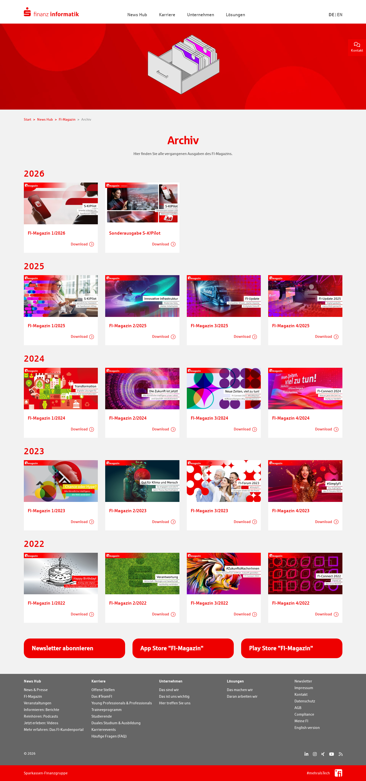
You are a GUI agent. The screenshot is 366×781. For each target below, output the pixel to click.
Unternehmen (170, 681)
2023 (34, 451)
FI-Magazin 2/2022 (127, 603)
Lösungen (235, 681)
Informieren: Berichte (41, 710)
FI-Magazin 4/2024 (290, 418)
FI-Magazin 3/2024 (209, 418)
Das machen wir (240, 690)
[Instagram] (315, 754)
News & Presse (36, 690)
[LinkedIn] (306, 754)
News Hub (32, 681)
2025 (34, 266)
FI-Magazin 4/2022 (290, 603)
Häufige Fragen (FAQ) (109, 736)
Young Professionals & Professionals (121, 703)
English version (307, 727)
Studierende (101, 716)
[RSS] (340, 754)
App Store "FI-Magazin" (171, 648)
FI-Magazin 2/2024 (127, 418)
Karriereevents (103, 729)
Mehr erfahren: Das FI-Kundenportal (54, 729)
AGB (297, 708)
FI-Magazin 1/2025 (46, 325)
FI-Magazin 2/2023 (127, 510)
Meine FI (301, 721)
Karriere (98, 681)
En (339, 14)
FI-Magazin (33, 696)
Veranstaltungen (37, 703)
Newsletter (303, 681)
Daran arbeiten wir (242, 696)
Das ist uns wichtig (174, 696)
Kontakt (357, 47)
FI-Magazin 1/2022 (46, 603)
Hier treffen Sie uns (174, 703)
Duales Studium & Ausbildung (116, 723)
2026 (34, 173)
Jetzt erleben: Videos (41, 723)
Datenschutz (304, 701)
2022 (34, 543)
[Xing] (322, 754)
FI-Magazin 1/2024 (46, 418)
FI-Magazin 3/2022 (209, 603)
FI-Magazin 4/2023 (290, 510)
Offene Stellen (103, 690)
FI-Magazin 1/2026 (46, 233)
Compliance (304, 714)
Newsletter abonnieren (62, 648)
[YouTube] (331, 754)
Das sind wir (169, 690)
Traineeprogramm (106, 710)
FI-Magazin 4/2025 (290, 325)
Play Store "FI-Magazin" (281, 648)
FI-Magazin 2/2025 (127, 325)
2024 (34, 358)
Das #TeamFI (101, 696)
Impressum (303, 688)
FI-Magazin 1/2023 (46, 510)
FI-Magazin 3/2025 (209, 325)
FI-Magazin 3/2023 (209, 510)
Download (79, 244)
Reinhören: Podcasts (41, 716)
